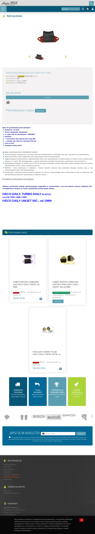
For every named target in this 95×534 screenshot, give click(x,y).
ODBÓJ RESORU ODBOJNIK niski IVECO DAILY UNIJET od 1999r (26, 284)
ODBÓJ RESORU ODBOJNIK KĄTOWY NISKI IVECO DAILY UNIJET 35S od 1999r (65, 284)
